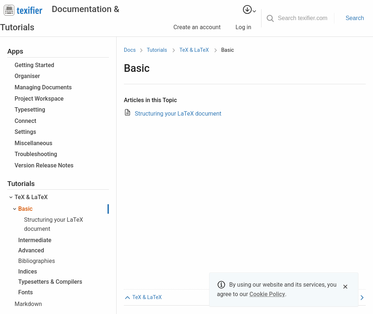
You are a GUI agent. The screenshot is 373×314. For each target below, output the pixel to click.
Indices (27, 271)
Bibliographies (36, 260)
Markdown (28, 304)
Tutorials (157, 50)
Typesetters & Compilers (50, 281)
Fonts (25, 292)
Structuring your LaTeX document (178, 113)
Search (355, 18)
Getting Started (34, 65)
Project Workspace (39, 98)
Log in (246, 27)
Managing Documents (43, 87)
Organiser (27, 76)
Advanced (31, 250)
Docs (130, 50)
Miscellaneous (33, 143)
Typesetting (30, 109)
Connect (25, 120)
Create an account (200, 27)
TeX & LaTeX (31, 197)
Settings (25, 131)
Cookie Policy (267, 294)
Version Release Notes (44, 165)
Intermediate (34, 240)
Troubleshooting (36, 154)
